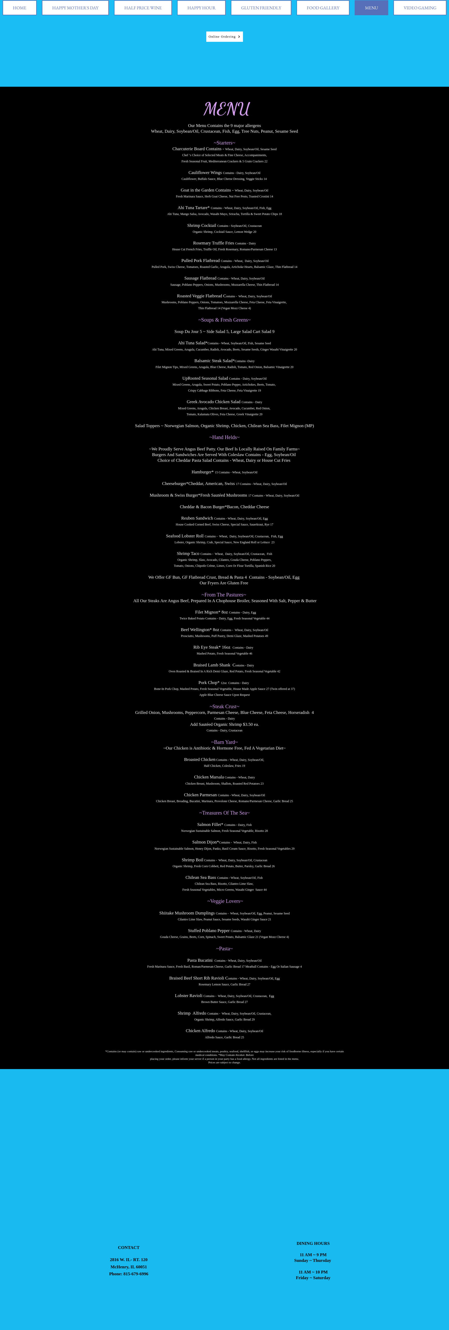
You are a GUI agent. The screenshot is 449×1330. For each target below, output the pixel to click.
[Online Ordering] (224, 36)
